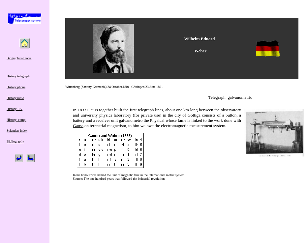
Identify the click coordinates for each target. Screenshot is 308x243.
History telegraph (18, 76)
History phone (16, 87)
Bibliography (15, 141)
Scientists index (17, 130)
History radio (15, 98)
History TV (14, 109)
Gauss (78, 125)
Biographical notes (19, 58)
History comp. (16, 120)
